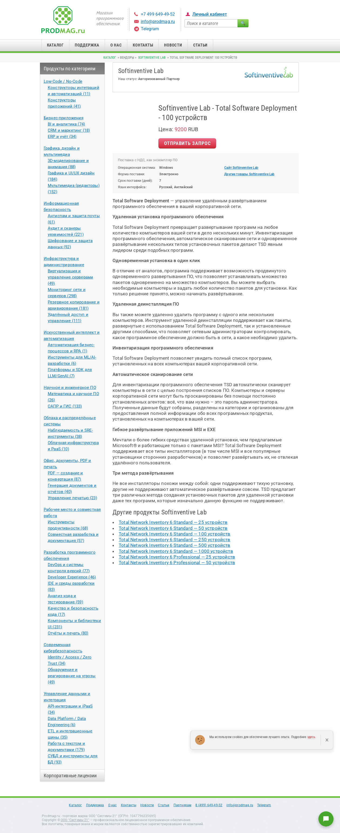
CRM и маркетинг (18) (69, 130)
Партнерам (183, 805)
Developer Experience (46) (72, 577)
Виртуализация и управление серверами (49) (70, 277)
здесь (311, 737)
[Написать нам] (326, 819)
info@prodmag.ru (158, 21)
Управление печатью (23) (72, 497)
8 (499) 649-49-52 (208, 805)
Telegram (150, 28)
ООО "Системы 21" (75, 820)
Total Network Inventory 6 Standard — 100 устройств (174, 534)
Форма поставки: (131, 174)
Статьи (200, 45)
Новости (173, 45)
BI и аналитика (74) (66, 124)
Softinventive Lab (152, 58)
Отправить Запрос (187, 143)
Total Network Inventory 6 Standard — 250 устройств (174, 539)
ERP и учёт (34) (62, 136)
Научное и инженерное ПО (70, 387)
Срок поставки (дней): (135, 181)
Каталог (55, 45)
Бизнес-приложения (63, 117)
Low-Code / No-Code (63, 81)
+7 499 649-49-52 (158, 14)
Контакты (143, 45)
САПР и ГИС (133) (65, 406)
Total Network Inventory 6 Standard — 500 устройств (174, 545)
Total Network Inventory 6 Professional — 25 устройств (177, 557)
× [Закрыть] (327, 740)
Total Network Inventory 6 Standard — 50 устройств (173, 528)
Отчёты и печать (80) (68, 633)
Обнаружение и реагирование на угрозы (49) (72, 676)
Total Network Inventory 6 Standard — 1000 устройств (176, 551)
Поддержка (87, 45)
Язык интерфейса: (132, 187)
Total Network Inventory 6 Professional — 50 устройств (177, 562)
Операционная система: (137, 168)
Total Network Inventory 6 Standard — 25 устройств (173, 522)
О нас (116, 45)
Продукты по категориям (70, 68)
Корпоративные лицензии (70, 775)
